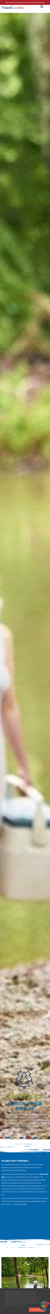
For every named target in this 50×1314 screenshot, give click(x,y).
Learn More (22, 1305)
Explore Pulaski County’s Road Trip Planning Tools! (25, 2)
